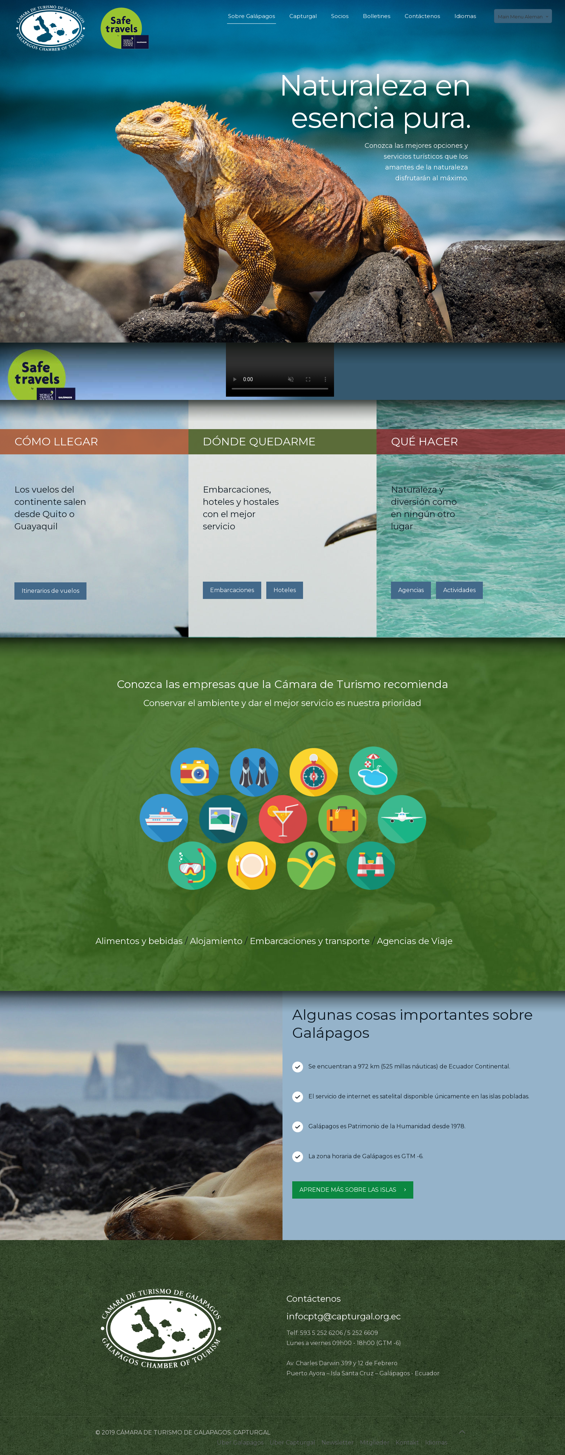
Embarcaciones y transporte (310, 941)
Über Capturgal (292, 1442)
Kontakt (407, 1442)
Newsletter (337, 1442)
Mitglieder (375, 1442)
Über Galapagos (240, 1442)
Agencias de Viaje (415, 941)
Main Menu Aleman (524, 16)
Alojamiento (216, 941)
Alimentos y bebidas (139, 941)
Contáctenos (313, 1298)
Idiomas (436, 1442)
